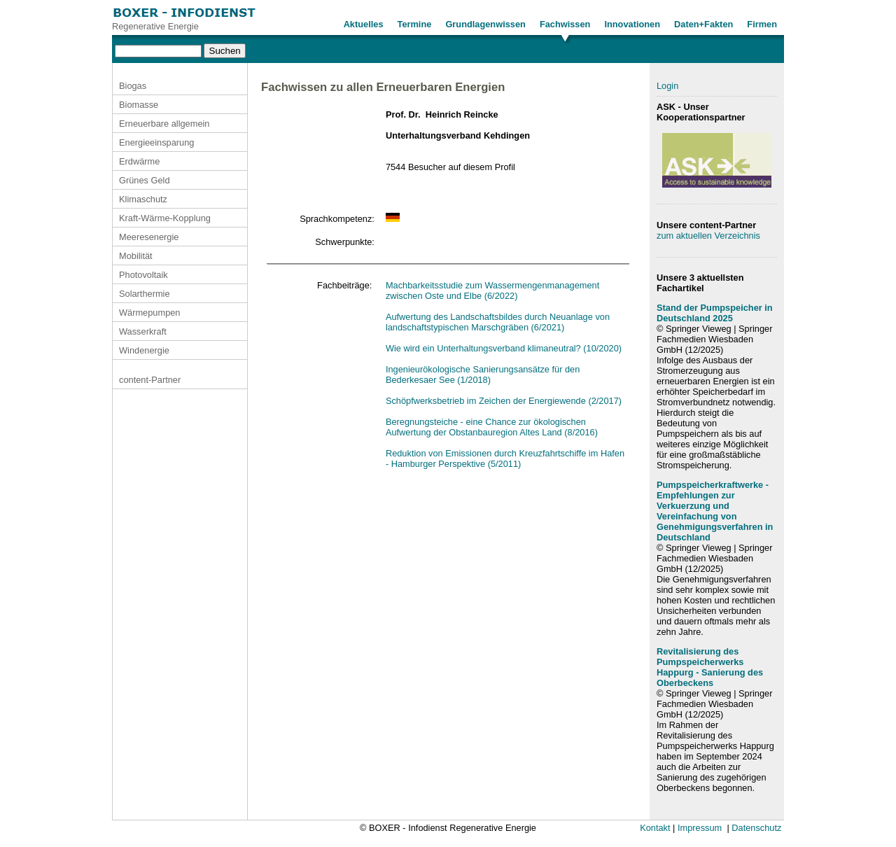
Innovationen (632, 24)
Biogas (132, 85)
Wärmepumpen (149, 312)
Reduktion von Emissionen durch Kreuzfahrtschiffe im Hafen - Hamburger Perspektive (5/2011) (505, 458)
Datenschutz (756, 827)
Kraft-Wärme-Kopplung (165, 218)
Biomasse (138, 104)
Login (667, 85)
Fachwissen (565, 24)
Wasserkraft (143, 331)
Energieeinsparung (156, 142)
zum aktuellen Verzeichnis (708, 235)
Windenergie (144, 350)
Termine (415, 24)
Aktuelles (364, 24)
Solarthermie (144, 293)
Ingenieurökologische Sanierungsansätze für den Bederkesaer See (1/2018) (483, 374)
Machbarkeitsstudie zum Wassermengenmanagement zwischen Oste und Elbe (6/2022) (492, 290)
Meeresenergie (148, 237)
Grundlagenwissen (485, 24)
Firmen (762, 24)
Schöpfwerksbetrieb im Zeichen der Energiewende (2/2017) (504, 401)
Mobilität (136, 256)
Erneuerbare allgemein (164, 123)
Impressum (700, 827)
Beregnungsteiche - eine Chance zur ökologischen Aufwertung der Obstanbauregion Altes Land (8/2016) (492, 427)
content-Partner (150, 379)
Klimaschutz (143, 199)
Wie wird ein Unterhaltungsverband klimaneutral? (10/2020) (504, 348)
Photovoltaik (143, 275)
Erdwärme (139, 161)
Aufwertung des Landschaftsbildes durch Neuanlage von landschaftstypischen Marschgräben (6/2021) (498, 322)
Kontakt (655, 827)
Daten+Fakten (703, 24)
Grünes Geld (144, 180)
